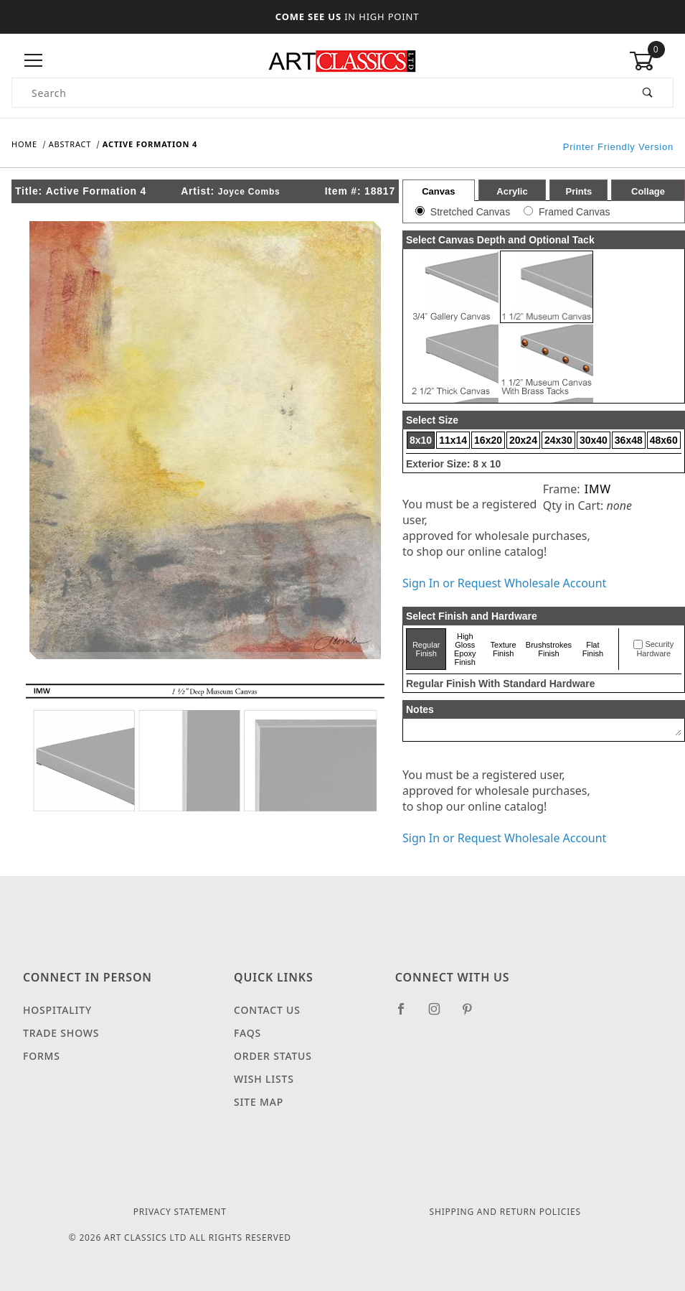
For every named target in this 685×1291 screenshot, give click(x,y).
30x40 (594, 440)
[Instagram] (440, 1014)
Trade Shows (61, 1033)
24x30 (558, 440)
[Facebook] (407, 1014)
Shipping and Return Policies (505, 1212)
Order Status (273, 1056)
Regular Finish (426, 649)
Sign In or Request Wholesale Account (504, 583)
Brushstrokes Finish (549, 649)
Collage (648, 191)
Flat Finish (592, 649)
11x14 (453, 440)
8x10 (421, 440)
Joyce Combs (249, 192)
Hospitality (57, 1010)
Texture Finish (503, 649)
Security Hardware (655, 649)
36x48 (629, 440)
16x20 (488, 440)
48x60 (664, 440)
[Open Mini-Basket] (651, 61)
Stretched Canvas (470, 212)
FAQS (247, 1033)
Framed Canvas (574, 212)
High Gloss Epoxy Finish (465, 649)
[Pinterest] (473, 1014)
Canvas (438, 191)
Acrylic (511, 191)
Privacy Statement (180, 1212)
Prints (578, 191)
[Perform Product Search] (648, 92)
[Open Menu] (33, 61)
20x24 (523, 440)
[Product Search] (317, 92)
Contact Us (267, 1010)
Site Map (258, 1102)
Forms (41, 1056)
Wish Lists (264, 1079)
